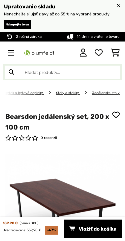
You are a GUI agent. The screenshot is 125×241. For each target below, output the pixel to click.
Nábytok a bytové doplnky (22, 93)
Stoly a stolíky (68, 93)
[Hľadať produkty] (62, 72)
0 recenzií (49, 138)
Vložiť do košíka (93, 229)
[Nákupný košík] (115, 53)
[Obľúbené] (99, 53)
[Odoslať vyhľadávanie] (11, 72)
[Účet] (83, 53)
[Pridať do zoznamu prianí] (116, 114)
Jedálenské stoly (106, 93)
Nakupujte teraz (17, 24)
